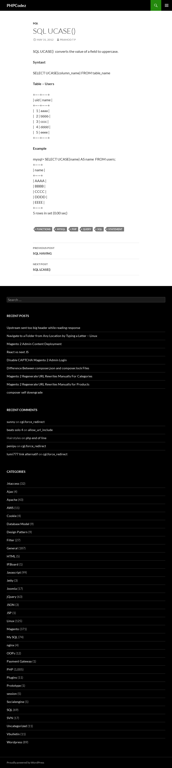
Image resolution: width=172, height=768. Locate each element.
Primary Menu (166, 5)
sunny (11, 422)
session (12, 693)
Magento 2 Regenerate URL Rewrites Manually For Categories (49, 376)
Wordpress (14, 742)
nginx (10, 645)
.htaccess (13, 483)
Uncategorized (17, 726)
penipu (11, 446)
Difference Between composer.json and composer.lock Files (48, 368)
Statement (115, 229)
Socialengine (15, 702)
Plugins (12, 677)
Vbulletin (13, 734)
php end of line (36, 438)
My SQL (12, 637)
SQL (35, 23)
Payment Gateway (19, 661)
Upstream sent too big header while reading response (43, 328)
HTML (11, 556)
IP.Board (12, 564)
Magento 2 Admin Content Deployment (34, 344)
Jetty (10, 580)
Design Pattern (17, 532)
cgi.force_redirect (32, 422)
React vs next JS (17, 352)
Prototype (14, 685)
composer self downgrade (25, 392)
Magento (13, 629)
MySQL (61, 229)
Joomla (12, 588)
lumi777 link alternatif (22, 454)
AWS (10, 508)
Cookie (12, 516)
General (12, 548)
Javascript (14, 572)
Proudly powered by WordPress (25, 762)
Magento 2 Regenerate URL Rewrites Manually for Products (48, 384)
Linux (10, 621)
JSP (9, 613)
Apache (12, 500)
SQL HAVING (86, 250)
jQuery (11, 597)
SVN (10, 718)
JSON (11, 605)
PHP (74, 229)
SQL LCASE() (86, 266)
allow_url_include (40, 430)
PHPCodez (16, 5)
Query (87, 229)
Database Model (18, 524)
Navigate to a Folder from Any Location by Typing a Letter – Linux (52, 336)
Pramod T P (68, 39)
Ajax (10, 491)
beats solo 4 (15, 430)
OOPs (11, 653)
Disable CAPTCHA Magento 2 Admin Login (37, 360)
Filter (10, 540)
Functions (44, 229)
